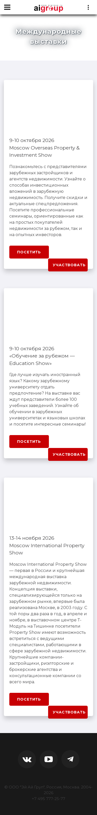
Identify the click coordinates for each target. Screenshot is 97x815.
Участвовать (69, 265)
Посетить (29, 252)
